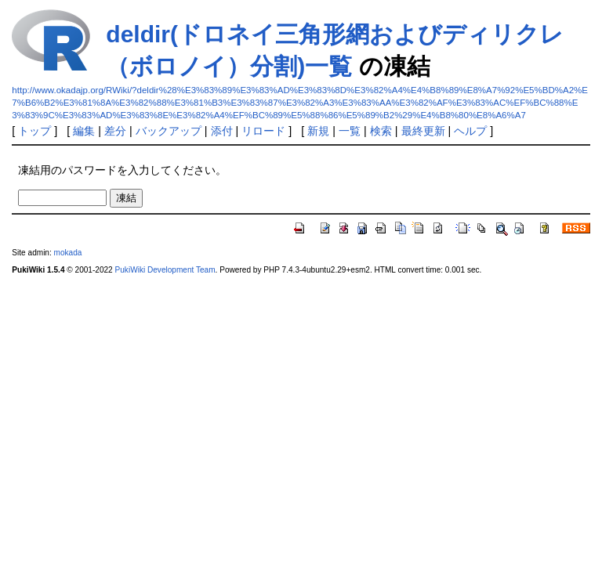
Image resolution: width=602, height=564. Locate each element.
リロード (263, 131)
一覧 (350, 131)
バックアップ (168, 131)
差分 (115, 131)
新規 (318, 131)
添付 (222, 131)
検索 (381, 131)
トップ (34, 131)
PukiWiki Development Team (165, 270)
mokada (68, 252)
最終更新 (423, 131)
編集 (84, 131)
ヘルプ (470, 131)
